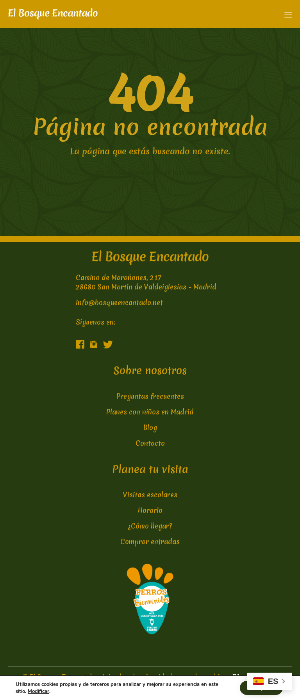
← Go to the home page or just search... (150, 172)
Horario (150, 510)
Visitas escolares (150, 494)
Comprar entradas (150, 541)
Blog (150, 427)
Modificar (38, 691)
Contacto (150, 443)
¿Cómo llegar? (150, 525)
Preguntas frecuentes (150, 396)
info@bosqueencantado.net (119, 302)
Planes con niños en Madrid (150, 411)
